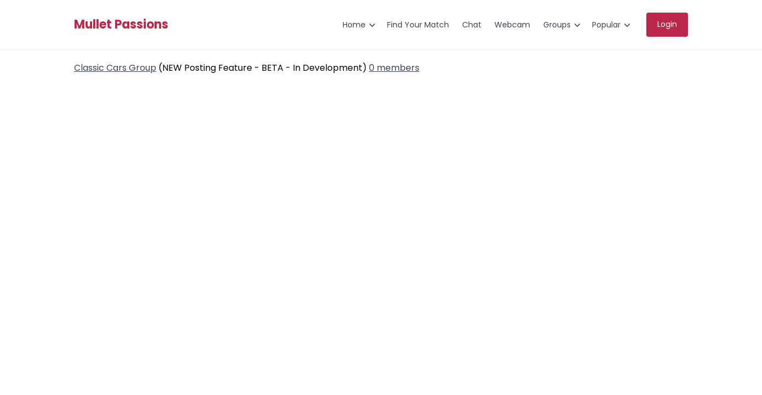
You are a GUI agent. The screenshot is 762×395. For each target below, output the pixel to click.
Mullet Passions (121, 24)
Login (667, 24)
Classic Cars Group (115, 67)
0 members (394, 67)
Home (354, 24)
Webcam (512, 24)
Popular (606, 24)
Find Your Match (418, 24)
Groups (557, 24)
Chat (471, 24)
